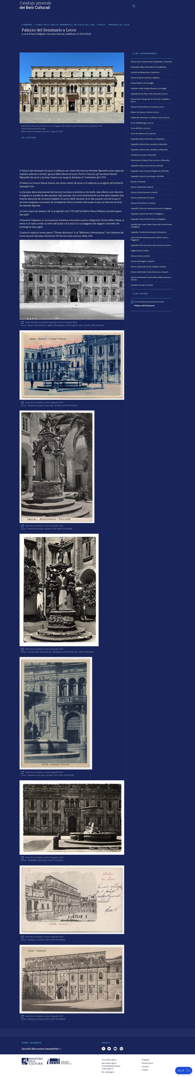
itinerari (27, 24)
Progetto (145, 1060)
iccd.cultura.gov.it (109, 1060)
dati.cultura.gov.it (109, 1063)
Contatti (145, 1066)
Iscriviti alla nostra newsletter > (41, 1048)
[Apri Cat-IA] (183, 1070)
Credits (145, 1070)
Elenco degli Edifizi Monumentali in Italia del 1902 (65, 24)
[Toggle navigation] (133, 6)
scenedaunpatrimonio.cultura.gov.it (111, 1067)
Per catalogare (108, 1072)
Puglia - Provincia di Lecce (114, 24)
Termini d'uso (147, 1063)
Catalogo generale (35, 5)
